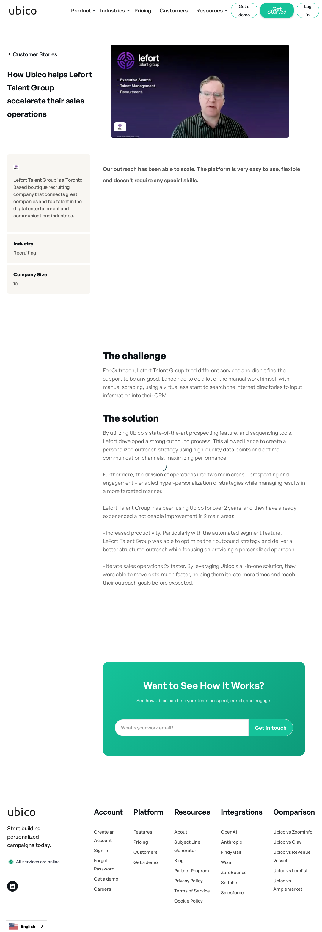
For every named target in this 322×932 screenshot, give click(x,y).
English (22, 926)
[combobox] (26, 926)
